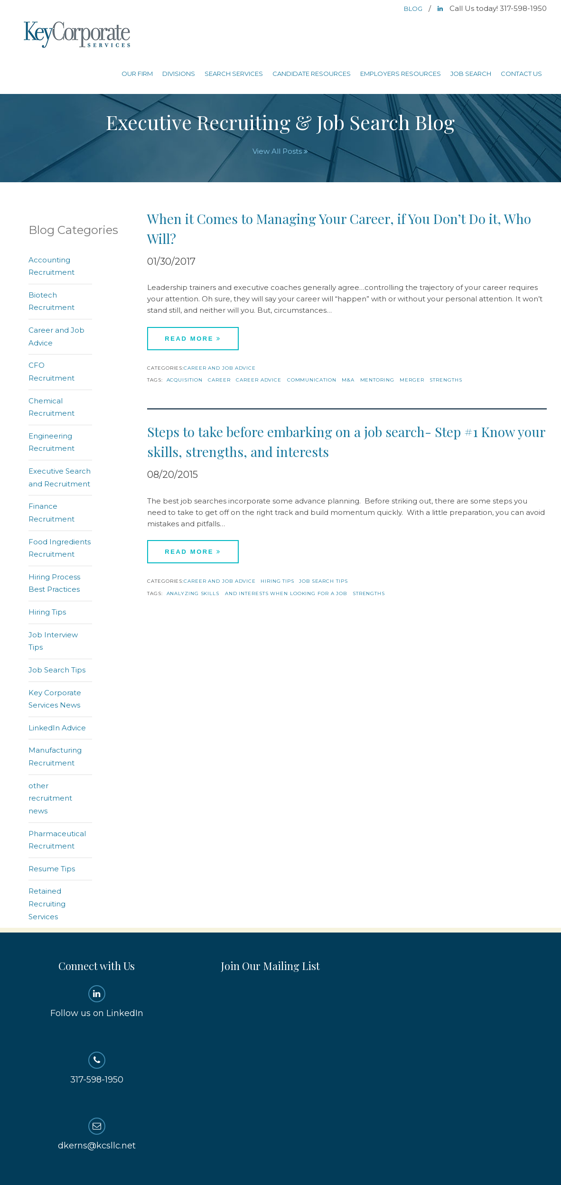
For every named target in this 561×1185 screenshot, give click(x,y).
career (219, 380)
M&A (348, 380)
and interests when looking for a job (286, 593)
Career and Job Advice (220, 368)
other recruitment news (50, 798)
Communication (312, 380)
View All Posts (280, 151)
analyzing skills (193, 593)
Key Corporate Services (78, 35)
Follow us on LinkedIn (96, 1001)
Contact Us (521, 73)
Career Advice (258, 380)
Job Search (470, 73)
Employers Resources (400, 73)
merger (412, 380)
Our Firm (137, 73)
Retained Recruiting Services (46, 903)
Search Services (234, 73)
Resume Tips (51, 868)
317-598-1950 (96, 1068)
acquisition (185, 380)
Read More (193, 338)
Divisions (178, 73)
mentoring (377, 380)
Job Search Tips (323, 581)
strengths (446, 380)
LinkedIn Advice (57, 727)
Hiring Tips (277, 581)
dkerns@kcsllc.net (96, 1134)
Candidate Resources (311, 73)
